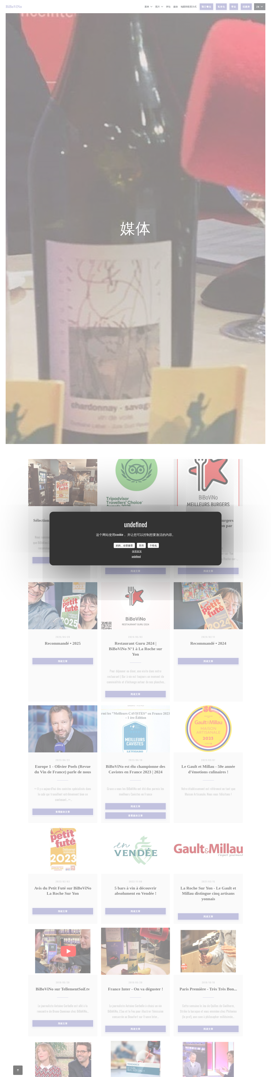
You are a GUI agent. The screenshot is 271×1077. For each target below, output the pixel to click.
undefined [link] (136, 556)
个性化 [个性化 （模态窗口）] (153, 545)
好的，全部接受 (124, 545)
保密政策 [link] (137, 551)
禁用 (141, 545)
